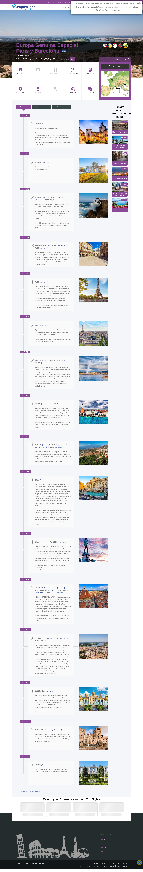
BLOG (125, 866)
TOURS (113, 866)
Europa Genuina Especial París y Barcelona (47, 48)
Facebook (105, 842)
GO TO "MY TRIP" (65, 2)
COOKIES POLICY (121, 868)
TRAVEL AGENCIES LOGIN (80, 868)
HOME (97, 866)
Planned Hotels (41, 107)
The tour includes (61, 107)
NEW (62, 7)
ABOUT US (105, 866)
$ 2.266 (122, 59)
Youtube (105, 854)
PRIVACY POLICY (108, 868)
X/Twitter (105, 850)
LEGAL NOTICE (95, 868)
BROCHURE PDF (70, 7)
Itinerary (23, 107)
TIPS (119, 866)
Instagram (105, 846)
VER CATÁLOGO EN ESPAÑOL (50, 2)
